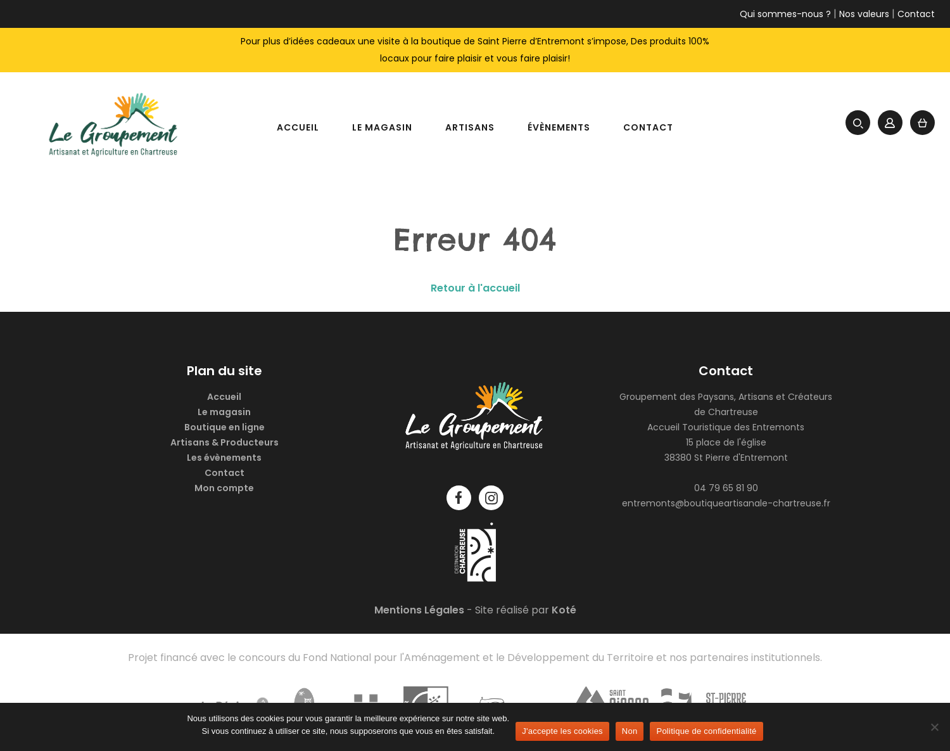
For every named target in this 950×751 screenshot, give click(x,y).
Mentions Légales (419, 610)
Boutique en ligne (224, 427)
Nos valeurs (864, 14)
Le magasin (382, 127)
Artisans (470, 127)
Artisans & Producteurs (224, 442)
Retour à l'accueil (475, 288)
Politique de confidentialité (706, 731)
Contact (916, 14)
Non (630, 731)
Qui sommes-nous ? (785, 14)
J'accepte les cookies (562, 731)
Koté (564, 610)
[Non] (934, 727)
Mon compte (224, 488)
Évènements (559, 127)
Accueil (298, 127)
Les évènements (224, 457)
